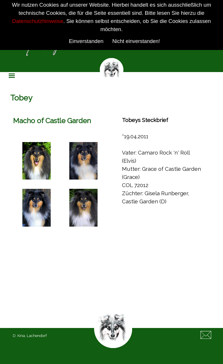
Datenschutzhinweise (37, 21)
